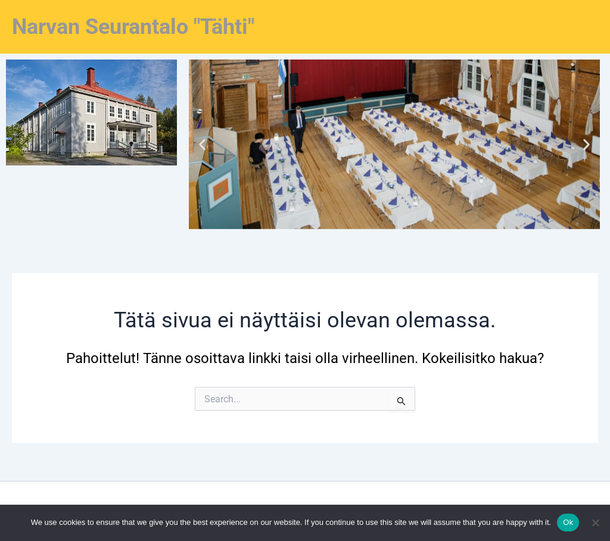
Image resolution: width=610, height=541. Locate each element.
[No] (595, 523)
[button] (202, 144)
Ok (568, 522)
